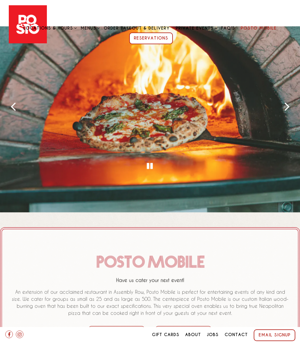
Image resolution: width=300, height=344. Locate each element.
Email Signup (275, 321)
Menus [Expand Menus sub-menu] (89, 28)
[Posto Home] (28, 24)
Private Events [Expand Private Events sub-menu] (195, 28)
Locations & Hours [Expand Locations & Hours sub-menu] (49, 28)
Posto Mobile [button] (259, 28)
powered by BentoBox (150, 337)
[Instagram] (19, 321)
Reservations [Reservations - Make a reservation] (151, 38)
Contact (236, 321)
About (193, 321)
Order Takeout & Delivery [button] (137, 28)
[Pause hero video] (150, 156)
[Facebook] (9, 321)
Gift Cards (165, 321)
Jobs (213, 321)
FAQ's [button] (228, 28)
